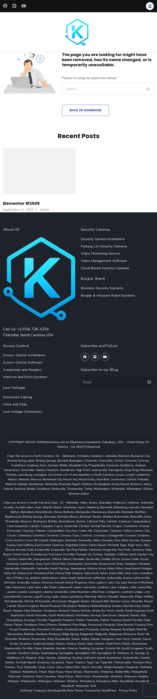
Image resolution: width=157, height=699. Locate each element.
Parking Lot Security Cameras (104, 246)
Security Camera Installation (103, 239)
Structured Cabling (17, 397)
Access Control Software (22, 362)
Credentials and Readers (22, 370)
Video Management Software (104, 261)
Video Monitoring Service (100, 253)
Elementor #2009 (21, 203)
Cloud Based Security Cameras (105, 268)
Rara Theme (75, 690)
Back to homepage (85, 110)
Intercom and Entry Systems (25, 377)
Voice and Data (15, 404)
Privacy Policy (128, 690)
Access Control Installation (24, 355)
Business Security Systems (102, 288)
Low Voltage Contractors (22, 411)
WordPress (108, 690)
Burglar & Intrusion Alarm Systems (108, 295)
